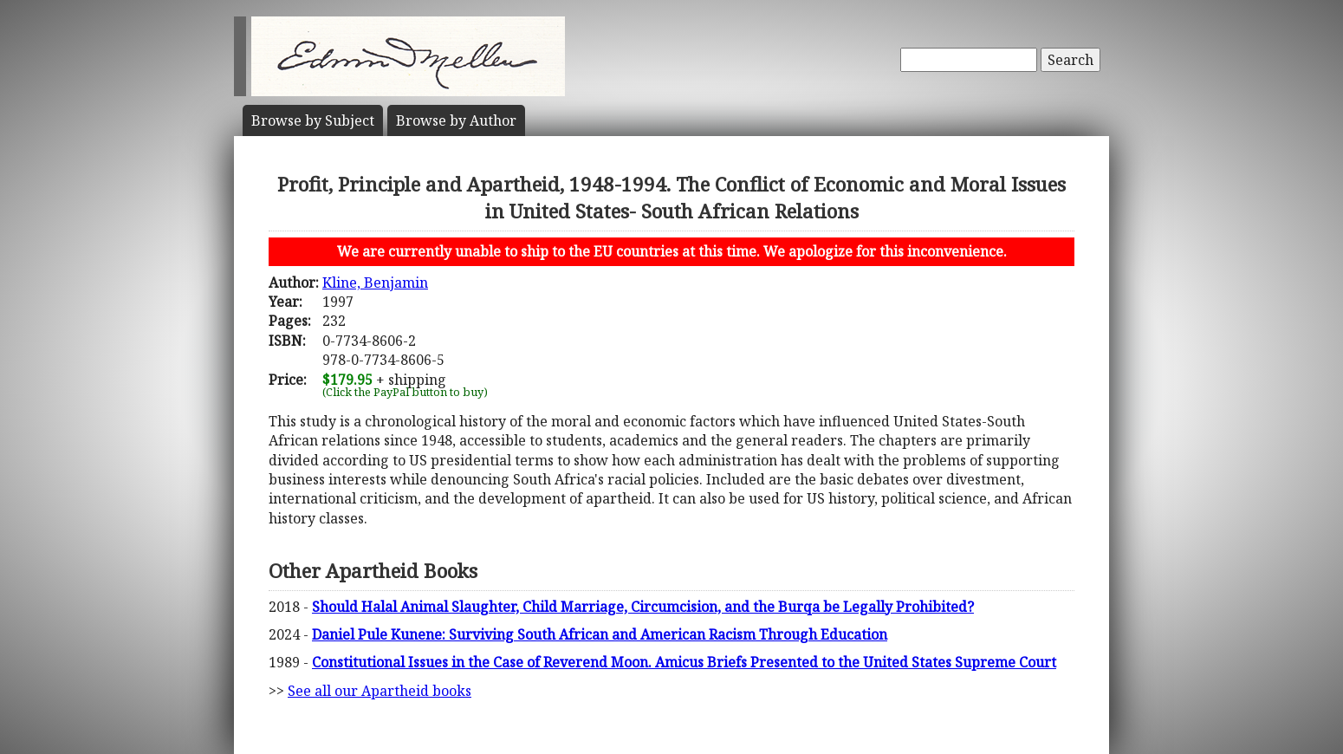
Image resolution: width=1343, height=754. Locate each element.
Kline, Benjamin (375, 282)
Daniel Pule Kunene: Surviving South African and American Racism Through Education (599, 634)
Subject (312, 120)
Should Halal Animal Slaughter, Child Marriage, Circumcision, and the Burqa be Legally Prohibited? (643, 606)
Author (456, 120)
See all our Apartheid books (379, 690)
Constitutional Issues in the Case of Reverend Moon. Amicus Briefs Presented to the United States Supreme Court (684, 662)
